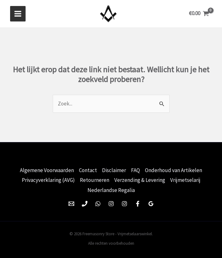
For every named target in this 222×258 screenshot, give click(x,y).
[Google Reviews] (151, 202)
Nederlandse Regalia (111, 188)
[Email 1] (71, 202)
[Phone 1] (84, 202)
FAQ (135, 169)
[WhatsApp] (98, 202)
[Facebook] (138, 202)
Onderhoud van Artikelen (173, 169)
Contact (88, 169)
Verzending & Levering (139, 179)
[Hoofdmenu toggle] (18, 13)
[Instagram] (111, 202)
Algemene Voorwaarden (47, 169)
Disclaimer (114, 169)
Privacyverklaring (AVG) (48, 179)
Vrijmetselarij (185, 179)
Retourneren (94, 179)
